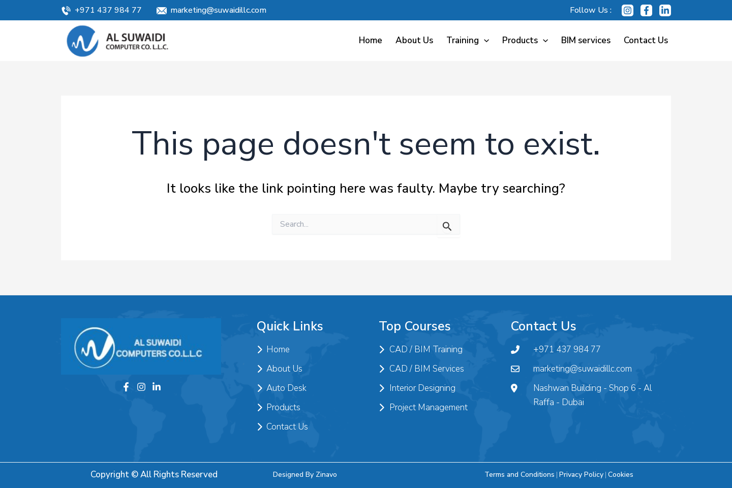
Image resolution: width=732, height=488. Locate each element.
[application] (484, 40)
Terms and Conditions (519, 474)
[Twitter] (156, 386)
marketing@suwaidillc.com (218, 10)
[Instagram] (627, 10)
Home (370, 40)
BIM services (586, 40)
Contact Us (646, 40)
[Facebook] (646, 10)
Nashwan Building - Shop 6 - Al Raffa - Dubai (581, 395)
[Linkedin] (665, 10)
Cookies (620, 474)
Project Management (423, 408)
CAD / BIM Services (421, 369)
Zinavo (326, 474)
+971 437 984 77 (108, 10)
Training (467, 40)
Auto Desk (282, 388)
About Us (414, 40)
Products (525, 40)
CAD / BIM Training (421, 350)
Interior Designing (417, 388)
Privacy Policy (581, 474)
